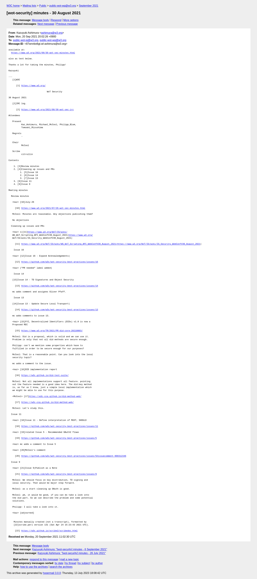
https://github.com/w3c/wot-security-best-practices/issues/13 (59, 309)
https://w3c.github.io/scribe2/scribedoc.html (49, 530)
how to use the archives (34, 566)
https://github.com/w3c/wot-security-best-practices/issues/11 (59, 426)
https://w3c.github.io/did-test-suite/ (45, 375)
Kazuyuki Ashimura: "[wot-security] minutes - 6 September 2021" (69, 549)
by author (97, 563)
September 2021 (88, 5)
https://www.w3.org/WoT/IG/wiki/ (47, 232)
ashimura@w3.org (51, 32)
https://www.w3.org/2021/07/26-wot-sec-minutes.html (53, 208)
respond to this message (44, 559)
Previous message (67, 24)
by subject (84, 563)
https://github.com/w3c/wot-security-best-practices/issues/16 (59, 262)
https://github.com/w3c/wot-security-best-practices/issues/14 (59, 285)
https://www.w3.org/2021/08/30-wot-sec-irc (47, 109)
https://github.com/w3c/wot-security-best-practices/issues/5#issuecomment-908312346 (73, 456)
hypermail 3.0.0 (52, 573)
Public (42, 5)
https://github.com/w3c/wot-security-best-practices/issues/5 (59, 438)
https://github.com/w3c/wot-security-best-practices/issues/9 (59, 474)
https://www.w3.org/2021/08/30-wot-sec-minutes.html (43, 52)
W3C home (13, 5)
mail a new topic (69, 559)
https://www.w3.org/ (33, 85)
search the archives (61, 566)
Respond (56, 20)
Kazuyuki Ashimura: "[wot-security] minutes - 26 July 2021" (72, 553)
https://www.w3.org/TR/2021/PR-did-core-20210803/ (52, 330)
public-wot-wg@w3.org (62, 5)
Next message (46, 24)
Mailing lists (29, 5)
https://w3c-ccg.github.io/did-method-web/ (55, 396)
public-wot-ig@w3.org (25, 40)
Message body (40, 20)
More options (71, 20)
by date (59, 563)
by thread (70, 563)
